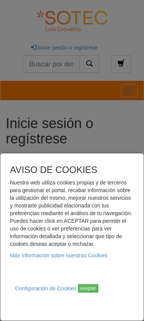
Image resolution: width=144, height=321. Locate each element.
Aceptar (88, 288)
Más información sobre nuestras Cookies (59, 255)
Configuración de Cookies (45, 288)
